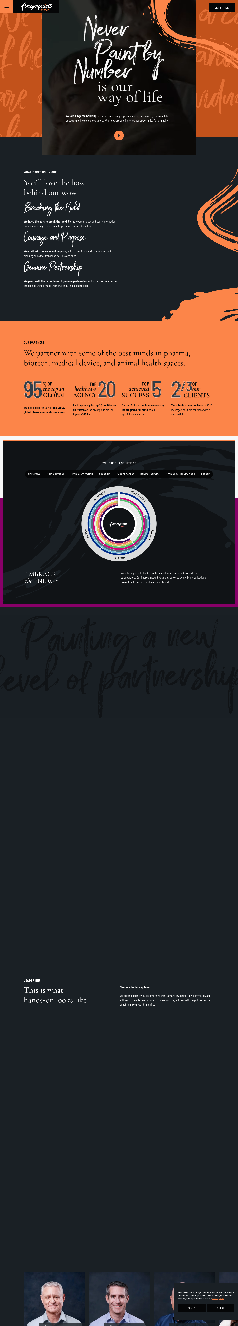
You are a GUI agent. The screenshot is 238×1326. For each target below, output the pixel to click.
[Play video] (119, 135)
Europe (205, 474)
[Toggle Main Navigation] (6, 6)
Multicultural (56, 474)
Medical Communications (180, 474)
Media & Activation (82, 474)
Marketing (34, 474)
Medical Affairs (150, 474)
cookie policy (218, 1298)
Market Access (125, 474)
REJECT (220, 1307)
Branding (104, 474)
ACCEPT (192, 1307)
